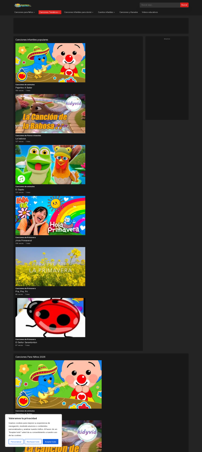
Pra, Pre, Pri (64, 105)
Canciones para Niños (23, 12)
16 (102, 273)
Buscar (184, 5)
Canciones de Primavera (25, 102)
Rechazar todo (33, 442)
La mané (63, 262)
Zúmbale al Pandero (155, 227)
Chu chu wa (151, 262)
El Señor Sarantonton (111, 105)
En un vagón (21, 262)
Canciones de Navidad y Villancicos (73, 225)
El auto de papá (109, 262)
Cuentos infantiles (105, 12)
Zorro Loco (21, 227)
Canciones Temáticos (49, 12)
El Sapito (104, 71)
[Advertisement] (101, 26)
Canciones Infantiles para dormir (78, 12)
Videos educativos (150, 12)
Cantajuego (106, 190)
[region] (33, 430)
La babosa (63, 71)
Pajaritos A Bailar (23, 71)
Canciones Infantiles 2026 (104, 447)
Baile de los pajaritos (112, 192)
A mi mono (150, 192)
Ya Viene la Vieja (67, 227)
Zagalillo (106, 227)
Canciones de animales (25, 68)
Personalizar (16, 442)
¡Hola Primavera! (23, 105)
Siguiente (110, 273)
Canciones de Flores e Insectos (70, 68)
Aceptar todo (50, 442)
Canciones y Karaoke (129, 12)
